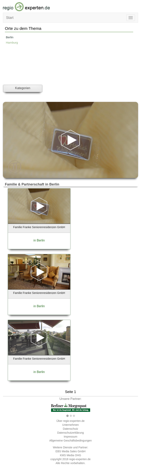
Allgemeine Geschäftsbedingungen (70, 440)
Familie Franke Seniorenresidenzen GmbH (39, 227)
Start (9, 18)
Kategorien (22, 88)
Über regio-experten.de (71, 420)
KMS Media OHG (70, 455)
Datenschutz (70, 428)
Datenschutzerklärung (70, 432)
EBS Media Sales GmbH (70, 451)
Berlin (9, 37)
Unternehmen (70, 424)
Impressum (70, 436)
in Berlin (39, 240)
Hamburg (12, 42)
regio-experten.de (80, 459)
